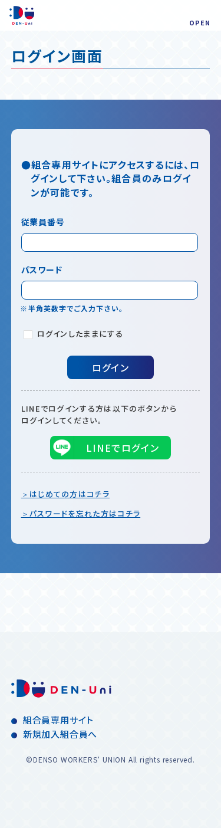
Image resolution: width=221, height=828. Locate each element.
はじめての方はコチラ (69, 494)
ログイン (110, 367)
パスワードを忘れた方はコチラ (84, 513)
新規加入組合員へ (60, 734)
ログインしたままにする (73, 333)
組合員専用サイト (58, 720)
